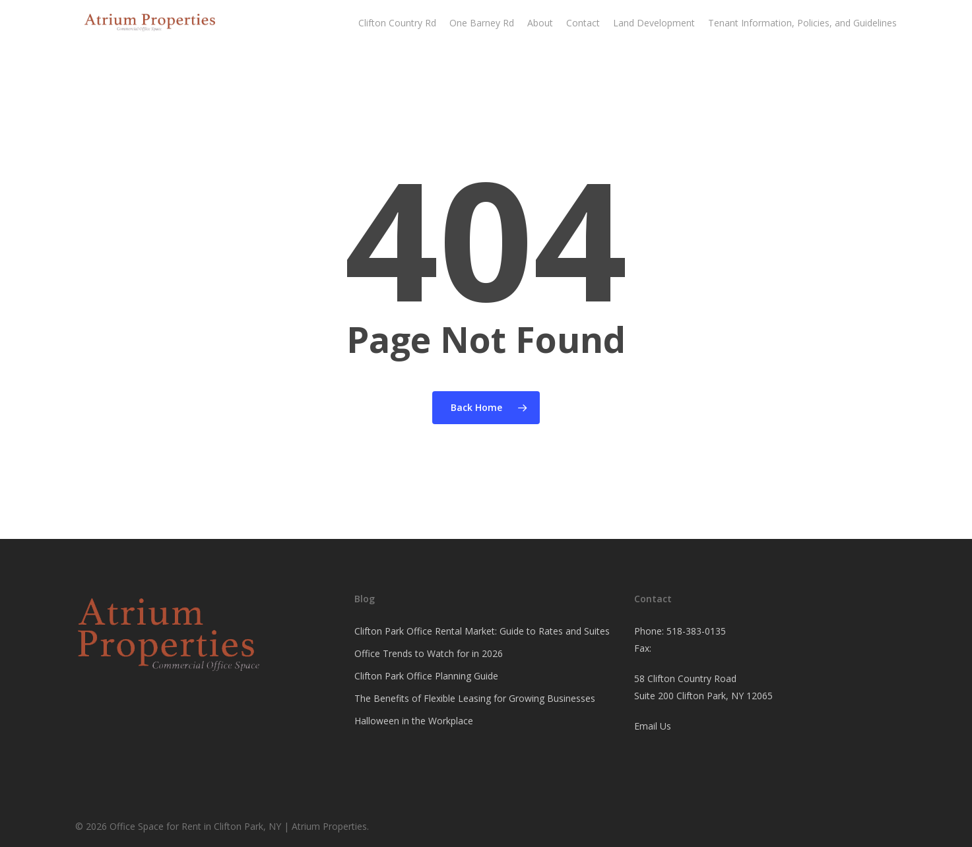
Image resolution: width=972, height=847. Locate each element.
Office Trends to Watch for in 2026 (428, 653)
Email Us (652, 726)
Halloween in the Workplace (413, 720)
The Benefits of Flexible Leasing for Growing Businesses (474, 698)
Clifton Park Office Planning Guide (426, 676)
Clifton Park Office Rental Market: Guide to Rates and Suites (482, 631)
